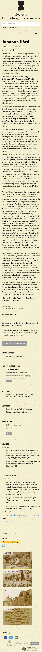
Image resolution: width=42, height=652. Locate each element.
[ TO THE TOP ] (6, 533)
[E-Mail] (16, 637)
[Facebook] (5, 637)
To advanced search (10, 28)
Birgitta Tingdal (7, 306)
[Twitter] (11, 637)
